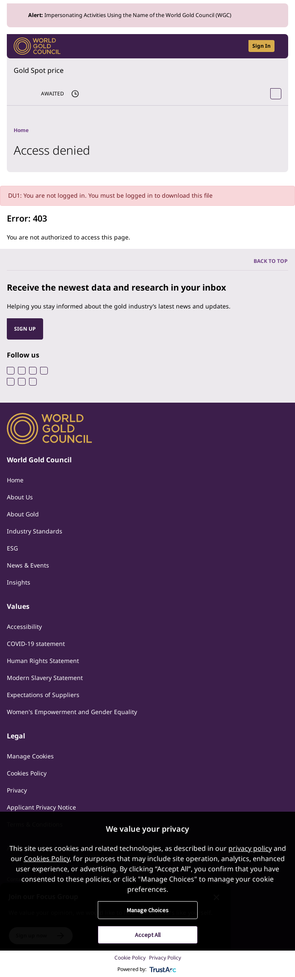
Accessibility (24, 627)
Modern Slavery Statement (45, 678)
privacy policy (250, 848)
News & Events (28, 565)
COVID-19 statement (36, 644)
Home (15, 480)
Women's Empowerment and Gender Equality (72, 712)
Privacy (17, 790)
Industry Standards (34, 531)
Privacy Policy (165, 957)
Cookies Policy (27, 773)
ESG (12, 548)
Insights (18, 582)
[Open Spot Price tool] (275, 93)
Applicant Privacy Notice (41, 807)
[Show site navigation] (278, 46)
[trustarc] (163, 969)
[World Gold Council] (37, 46)
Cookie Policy (130, 957)
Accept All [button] (148, 935)
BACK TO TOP (271, 261)
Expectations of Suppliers (43, 695)
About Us (20, 497)
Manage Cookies (30, 756)
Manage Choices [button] (148, 910)
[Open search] (236, 46)
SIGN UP (25, 328)
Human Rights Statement (43, 661)
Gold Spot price (39, 70)
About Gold (23, 514)
